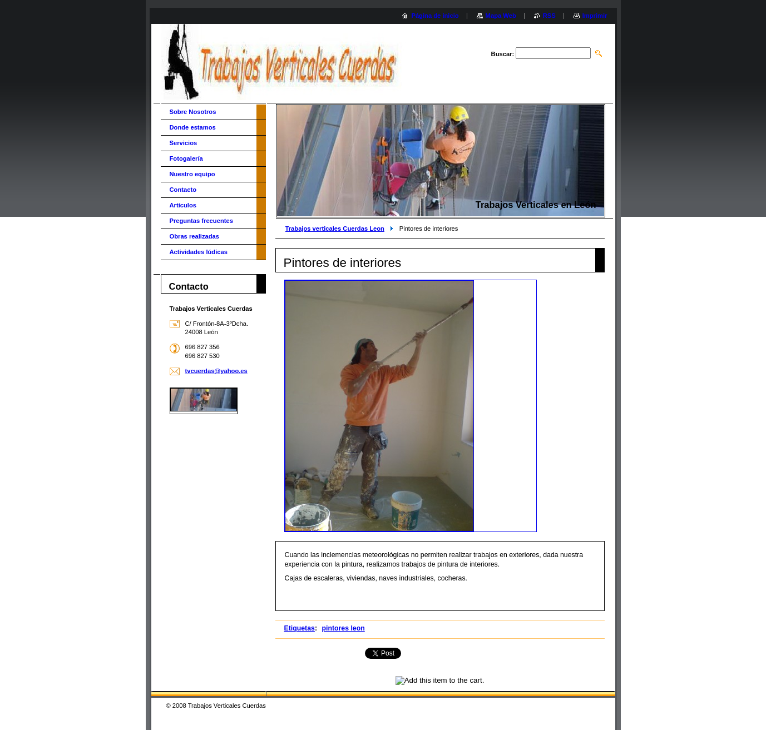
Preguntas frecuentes (201, 220)
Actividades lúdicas (199, 252)
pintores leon (343, 628)
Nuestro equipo (192, 174)
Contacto (183, 189)
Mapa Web (501, 15)
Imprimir (594, 15)
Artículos (183, 205)
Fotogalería (186, 158)
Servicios (183, 143)
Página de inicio (434, 15)
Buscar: (503, 54)
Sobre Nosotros (193, 111)
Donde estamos (193, 127)
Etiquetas (299, 628)
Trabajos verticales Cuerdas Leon (334, 228)
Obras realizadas (195, 236)
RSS (549, 15)
